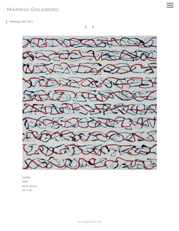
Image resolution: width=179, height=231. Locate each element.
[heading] (33, 10)
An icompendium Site (89, 221)
